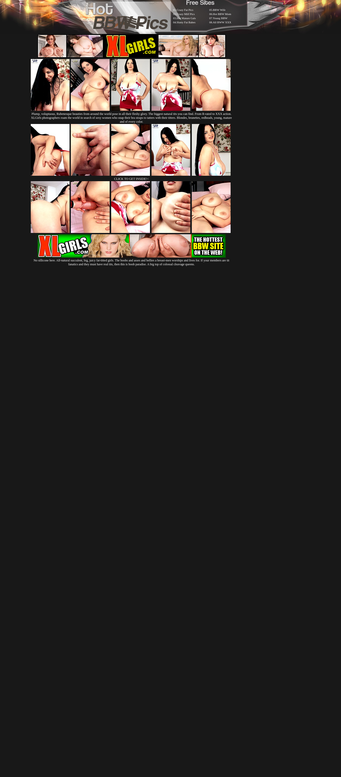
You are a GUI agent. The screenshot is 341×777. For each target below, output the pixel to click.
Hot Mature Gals (186, 18)
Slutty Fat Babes (186, 22)
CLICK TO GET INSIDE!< (131, 179)
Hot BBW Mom (222, 14)
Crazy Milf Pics (186, 14)
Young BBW (220, 18)
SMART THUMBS (179, 651)
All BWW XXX (222, 22)
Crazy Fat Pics (185, 9)
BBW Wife (219, 9)
